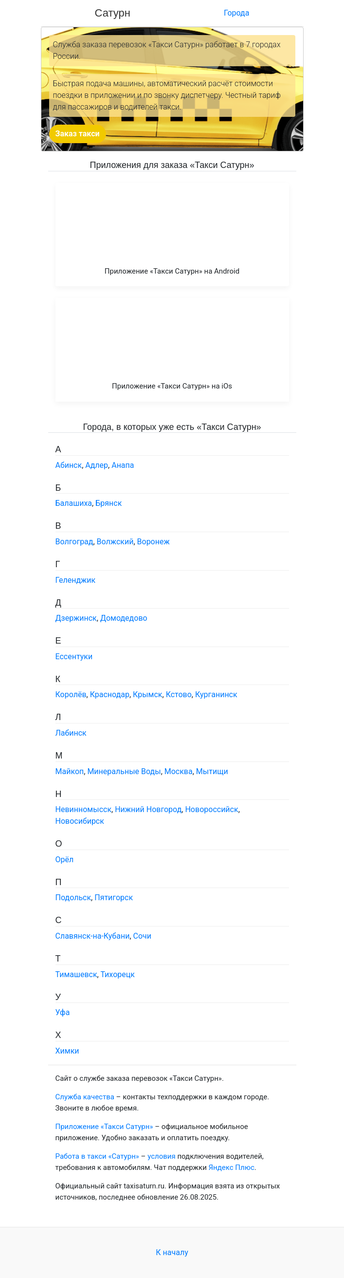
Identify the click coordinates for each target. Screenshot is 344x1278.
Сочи (142, 936)
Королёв (71, 694)
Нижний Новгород (148, 809)
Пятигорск (113, 897)
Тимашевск (76, 974)
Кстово (179, 694)
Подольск (73, 897)
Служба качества (84, 1097)
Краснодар (109, 694)
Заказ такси (77, 133)
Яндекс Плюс (231, 1167)
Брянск (108, 503)
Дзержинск (76, 618)
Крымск (147, 694)
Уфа (62, 1012)
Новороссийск (211, 809)
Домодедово (123, 618)
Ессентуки (74, 656)
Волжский (115, 541)
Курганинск (216, 694)
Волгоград (74, 541)
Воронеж (153, 541)
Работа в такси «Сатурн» (97, 1156)
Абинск (68, 465)
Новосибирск (79, 821)
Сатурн (112, 13)
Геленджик (75, 580)
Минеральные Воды (124, 771)
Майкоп (69, 771)
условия (161, 1156)
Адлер (96, 465)
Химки (67, 1051)
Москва (178, 771)
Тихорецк (117, 974)
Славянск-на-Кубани (92, 936)
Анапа (122, 465)
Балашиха (73, 503)
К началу (172, 1252)
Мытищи (212, 771)
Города (236, 13)
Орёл (64, 859)
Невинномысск (83, 809)
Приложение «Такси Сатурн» (104, 1126)
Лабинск (71, 733)
